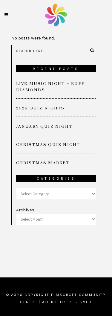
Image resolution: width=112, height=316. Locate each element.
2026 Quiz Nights (40, 108)
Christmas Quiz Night (48, 144)
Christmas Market (43, 163)
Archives (25, 210)
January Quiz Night (44, 126)
